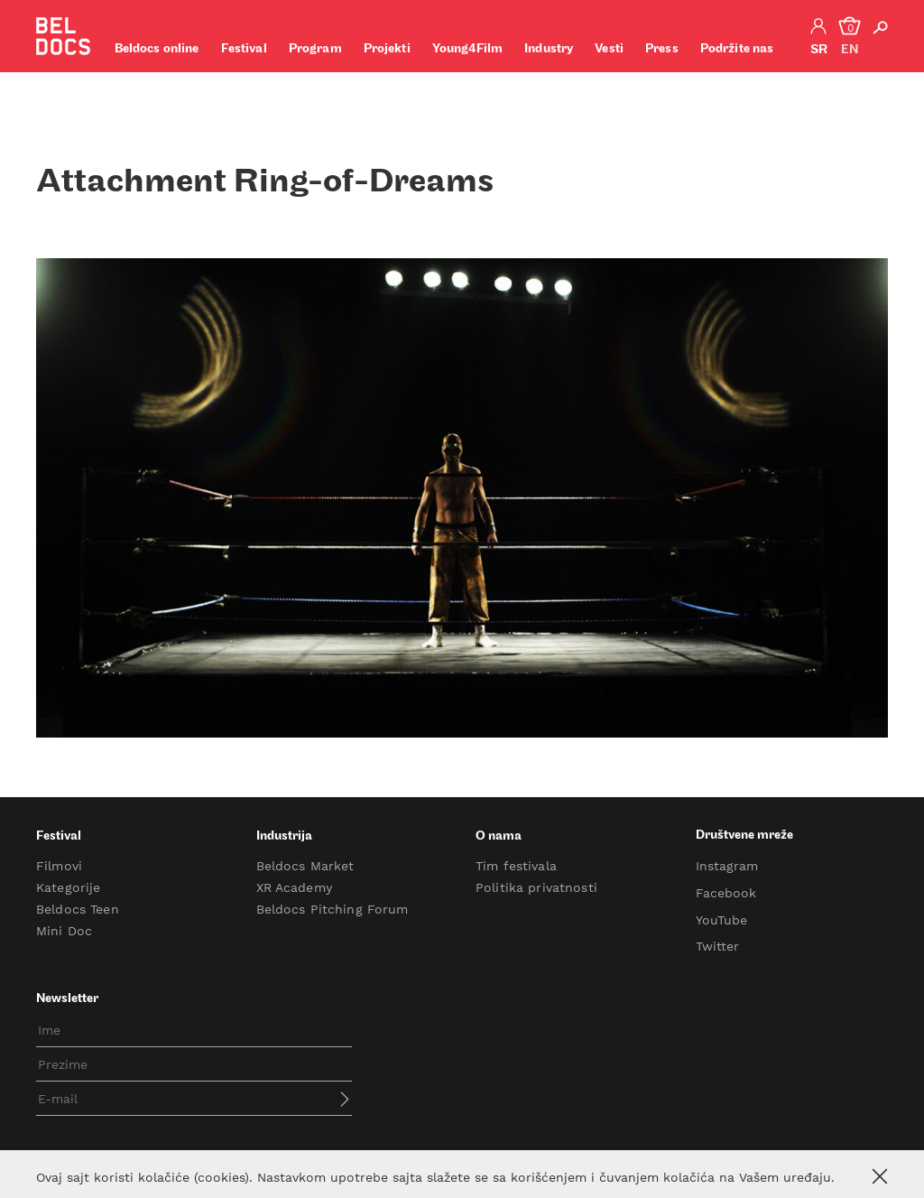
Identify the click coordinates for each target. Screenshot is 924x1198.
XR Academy (294, 887)
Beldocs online (157, 49)
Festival (244, 49)
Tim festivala (516, 866)
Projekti (387, 49)
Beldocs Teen (77, 909)
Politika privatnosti (536, 887)
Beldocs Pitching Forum (332, 909)
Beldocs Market (305, 866)
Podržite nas (737, 49)
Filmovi (59, 866)
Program (315, 49)
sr (818, 50)
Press (662, 49)
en (849, 50)
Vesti (609, 49)
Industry (548, 49)
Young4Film (467, 49)
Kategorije (68, 887)
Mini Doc (64, 931)
